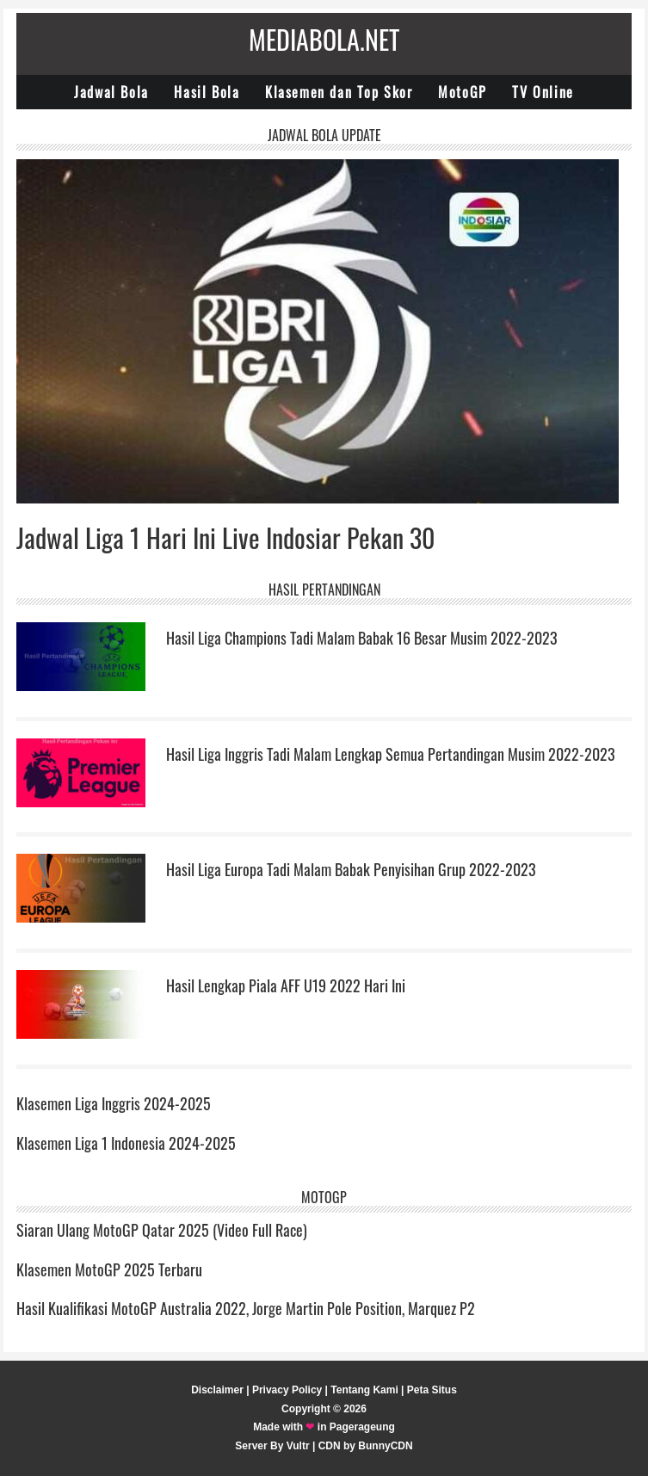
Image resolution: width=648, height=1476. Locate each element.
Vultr (298, 1446)
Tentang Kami (364, 1390)
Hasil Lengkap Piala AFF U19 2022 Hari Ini (285, 985)
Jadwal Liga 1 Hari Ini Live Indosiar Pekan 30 (225, 537)
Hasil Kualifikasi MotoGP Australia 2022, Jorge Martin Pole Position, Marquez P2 (245, 1308)
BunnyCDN (385, 1446)
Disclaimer (217, 1390)
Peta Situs (432, 1390)
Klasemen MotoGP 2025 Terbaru (109, 1269)
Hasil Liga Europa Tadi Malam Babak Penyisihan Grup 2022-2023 (351, 869)
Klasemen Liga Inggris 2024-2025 (113, 1103)
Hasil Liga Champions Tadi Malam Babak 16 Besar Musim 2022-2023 (362, 638)
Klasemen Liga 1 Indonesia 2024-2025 (126, 1143)
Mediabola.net (324, 39)
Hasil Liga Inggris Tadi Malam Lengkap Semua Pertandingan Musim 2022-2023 (390, 754)
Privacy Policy (287, 1390)
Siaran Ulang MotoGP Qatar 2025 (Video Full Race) (161, 1230)
